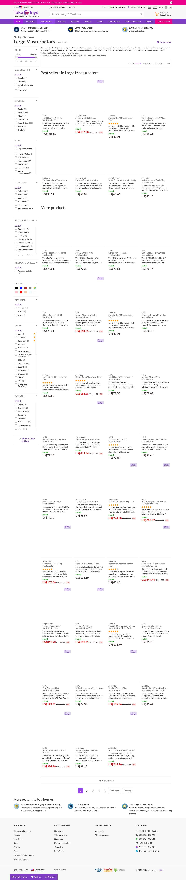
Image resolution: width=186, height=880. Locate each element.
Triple (21, 130)
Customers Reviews (62, 843)
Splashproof (25, 246)
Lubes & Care (114, 21)
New (18, 21)
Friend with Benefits (22, 385)
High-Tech (23, 157)
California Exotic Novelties (25, 356)
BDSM (100, 21)
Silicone (23, 308)
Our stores (58, 831)
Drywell (22, 367)
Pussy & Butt (25, 123)
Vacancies (58, 847)
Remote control (25, 243)
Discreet (22, 81)
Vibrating (23, 205)
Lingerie (87, 21)
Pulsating (23, 191)
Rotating (22, 194)
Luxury (22, 90)
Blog (16, 851)
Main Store (59, 851)
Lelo (21, 334)
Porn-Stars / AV (25, 161)
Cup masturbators (25, 149)
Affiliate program (102, 835)
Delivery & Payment (22, 831)
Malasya (22, 418)
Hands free (23, 232)
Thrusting (23, 201)
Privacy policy (60, 870)
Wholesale (99, 831)
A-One (22, 344)
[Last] (128, 790)
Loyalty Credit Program (24, 855)
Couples (22, 78)
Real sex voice (25, 239)
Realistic (22, 164)
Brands (149, 21)
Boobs (22, 109)
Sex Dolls (75, 21)
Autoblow (23, 348)
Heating (22, 236)
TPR (21, 315)
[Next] (114, 790)
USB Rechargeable (25, 250)
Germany (23, 408)
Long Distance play (25, 86)
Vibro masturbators (24, 172)
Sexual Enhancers (133, 21)
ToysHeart (23, 341)
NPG (21, 337)
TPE (22, 312)
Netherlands (24, 422)
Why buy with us (61, 835)
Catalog (17, 835)
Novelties (18, 839)
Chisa (21, 360)
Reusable (23, 168)
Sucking (22, 198)
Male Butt (23, 112)
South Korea (24, 425)
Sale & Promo (164, 21)
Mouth (22, 116)
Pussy (22, 126)
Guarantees (59, 839)
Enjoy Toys (23, 370)
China (22, 404)
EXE (21, 377)
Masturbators (46, 21)
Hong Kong (23, 411)
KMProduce (91, 55)
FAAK (21, 381)
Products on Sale (25, 272)
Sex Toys (61, 21)
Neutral (23, 119)
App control (24, 229)
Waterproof (25, 255)
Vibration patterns (25, 209)
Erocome (23, 374)
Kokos (103, 55)
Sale (15, 843)
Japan (22, 415)
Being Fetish (24, 351)
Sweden (22, 429)
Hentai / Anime (25, 154)
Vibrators (30, 21)
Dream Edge (24, 363)
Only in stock (165, 42)
